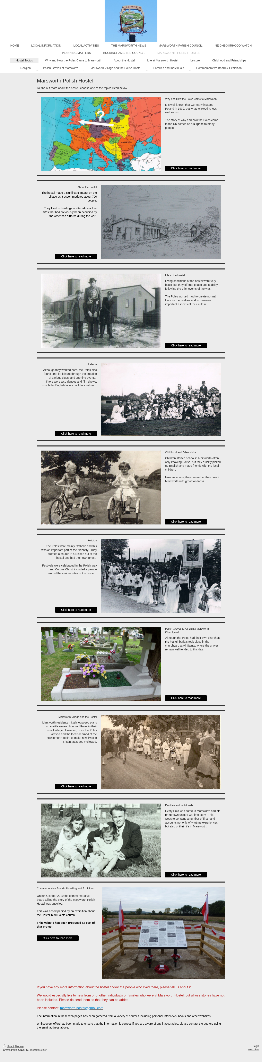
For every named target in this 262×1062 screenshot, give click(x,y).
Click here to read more (186, 168)
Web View (253, 1049)
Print (8, 1046)
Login (256, 1046)
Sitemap (19, 1046)
